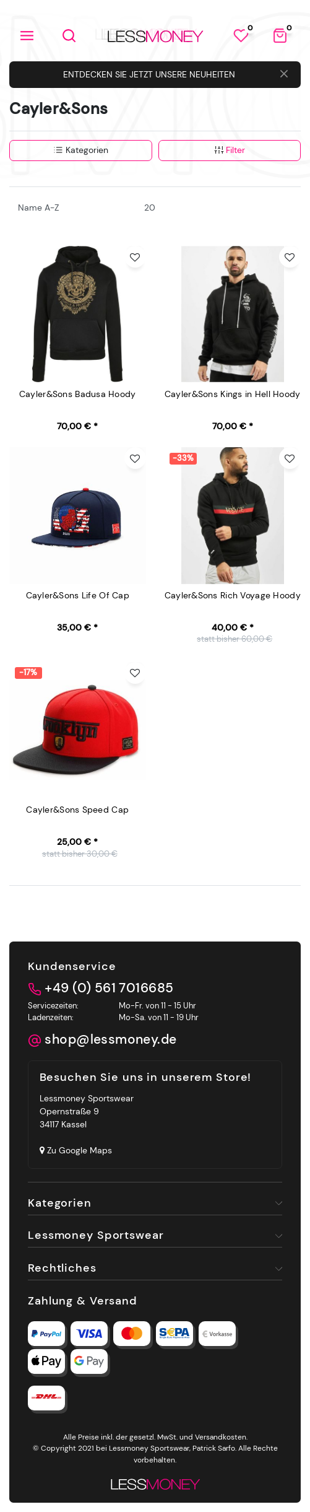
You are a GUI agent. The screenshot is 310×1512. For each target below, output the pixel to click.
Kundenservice (72, 965)
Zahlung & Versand (82, 1300)
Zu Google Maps (76, 1150)
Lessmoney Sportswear (96, 1234)
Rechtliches (62, 1267)
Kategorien (80, 149)
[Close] (284, 75)
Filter (230, 149)
